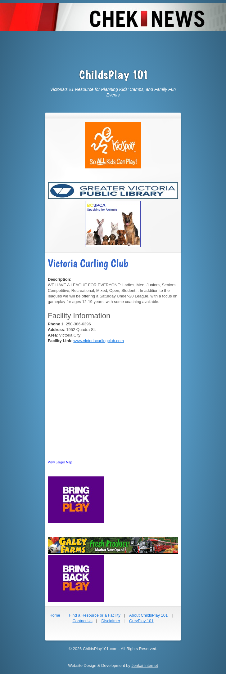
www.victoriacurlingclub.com (98, 340)
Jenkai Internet (144, 665)
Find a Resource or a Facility (94, 615)
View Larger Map (60, 462)
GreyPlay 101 (141, 620)
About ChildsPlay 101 (148, 615)
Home (54, 615)
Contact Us (82, 620)
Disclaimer (110, 620)
